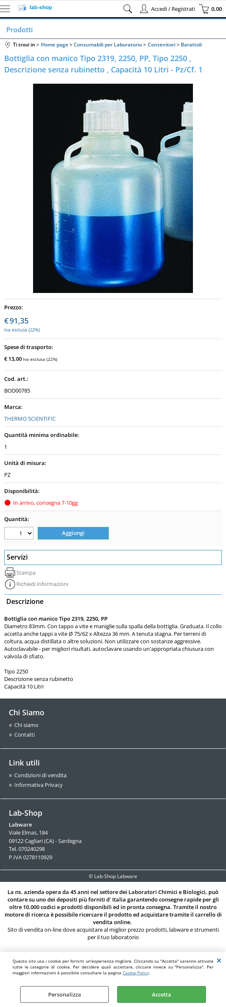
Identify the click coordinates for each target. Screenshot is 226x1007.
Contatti (24, 735)
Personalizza (64, 994)
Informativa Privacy (38, 785)
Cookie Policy (136, 973)
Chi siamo (26, 725)
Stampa (26, 572)
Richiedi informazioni (42, 584)
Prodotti (19, 29)
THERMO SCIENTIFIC (30, 418)
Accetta (161, 994)
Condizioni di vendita (40, 775)
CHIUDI (219, 960)
